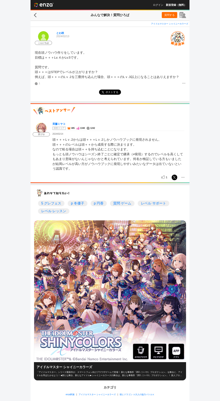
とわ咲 (60, 33)
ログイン (158, 4)
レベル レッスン (53, 211)
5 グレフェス (51, 203)
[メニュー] (183, 83)
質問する (169, 15)
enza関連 (70, 394)
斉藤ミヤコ (58, 123)
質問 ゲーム (122, 203)
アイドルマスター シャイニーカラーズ (169, 24)
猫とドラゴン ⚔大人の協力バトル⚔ (137, 394)
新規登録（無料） (176, 4)
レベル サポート (153, 203)
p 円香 (99, 203)
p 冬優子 (77, 203)
